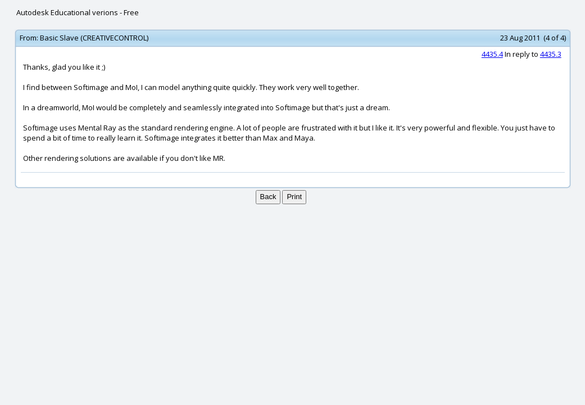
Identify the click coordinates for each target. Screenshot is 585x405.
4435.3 (550, 54)
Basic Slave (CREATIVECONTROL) (94, 38)
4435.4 (492, 54)
